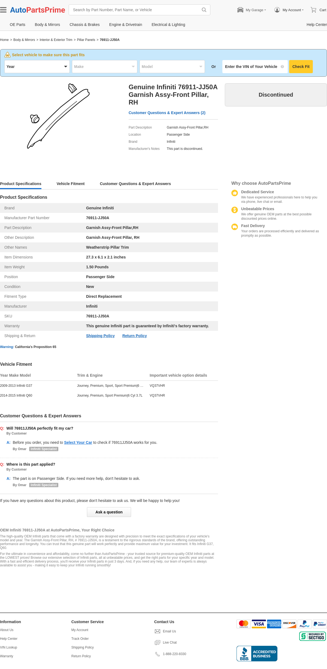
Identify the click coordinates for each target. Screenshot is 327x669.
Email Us (165, 631)
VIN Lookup (8, 647)
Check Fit (301, 66)
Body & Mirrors (24, 40)
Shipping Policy (100, 336)
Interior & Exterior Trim (56, 40)
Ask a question (109, 512)
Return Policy (134, 336)
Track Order (80, 639)
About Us (6, 630)
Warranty (6, 656)
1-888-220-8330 (170, 654)
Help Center (8, 639)
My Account (79, 630)
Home (4, 40)
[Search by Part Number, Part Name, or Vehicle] (135, 10)
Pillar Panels (86, 40)
